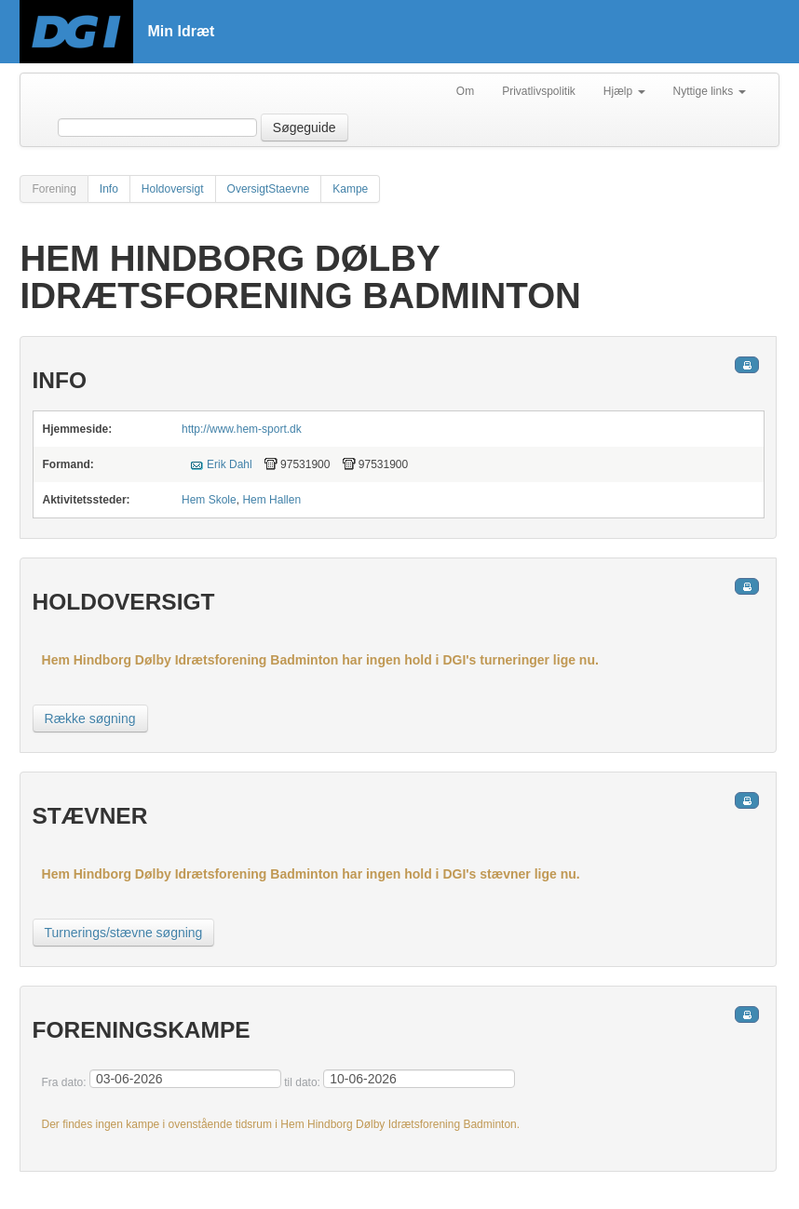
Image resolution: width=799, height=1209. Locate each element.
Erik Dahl (229, 464)
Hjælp (624, 91)
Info (109, 188)
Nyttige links (709, 91)
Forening (53, 188)
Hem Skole (209, 499)
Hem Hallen (271, 499)
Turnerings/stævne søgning (124, 932)
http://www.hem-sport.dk (242, 429)
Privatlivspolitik (539, 91)
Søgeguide (304, 127)
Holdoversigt (173, 188)
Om (465, 91)
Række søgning (90, 718)
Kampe (350, 188)
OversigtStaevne (268, 188)
